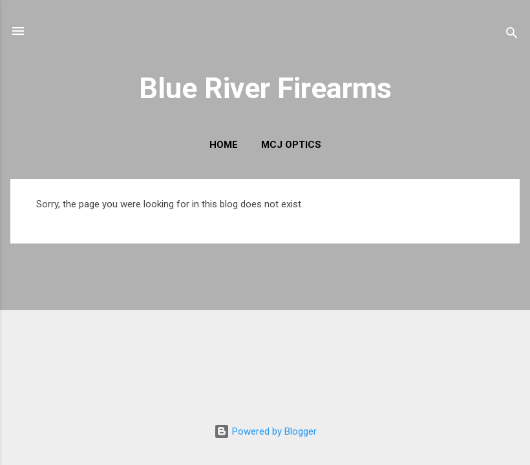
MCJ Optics (291, 144)
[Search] (512, 35)
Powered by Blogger (265, 431)
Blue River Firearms (265, 88)
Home (223, 144)
